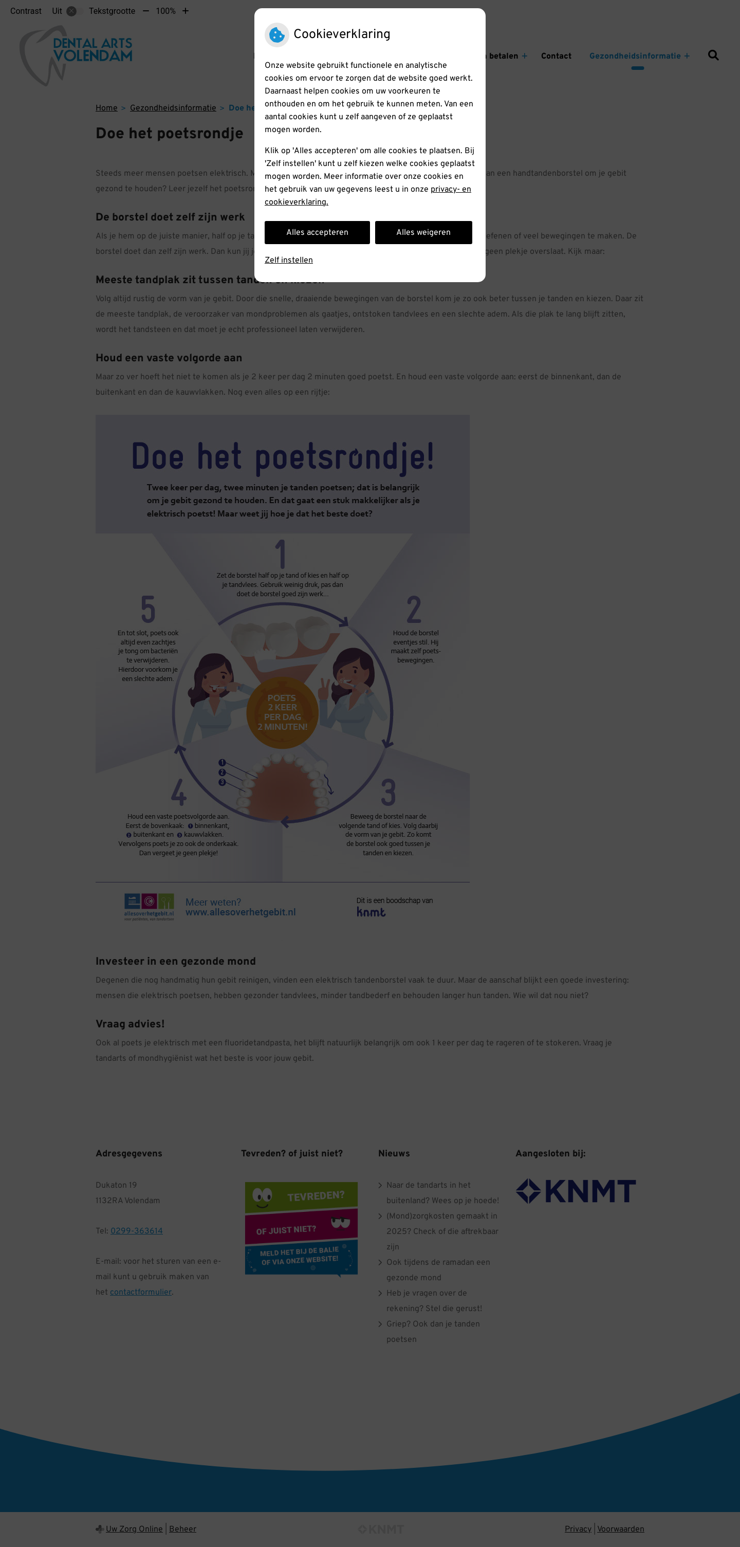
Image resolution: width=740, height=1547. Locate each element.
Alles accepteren (317, 233)
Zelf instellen (289, 260)
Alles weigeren (423, 233)
